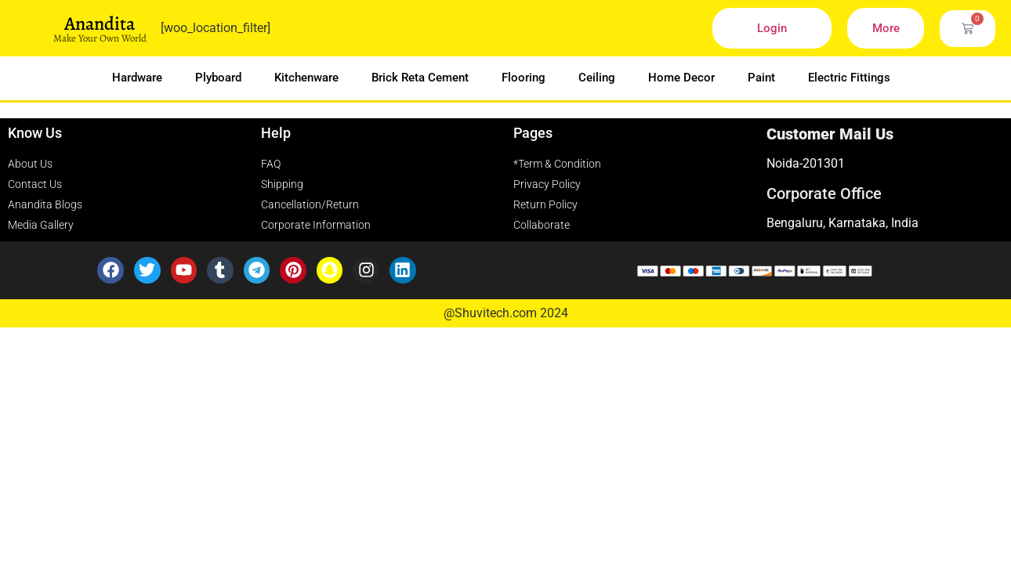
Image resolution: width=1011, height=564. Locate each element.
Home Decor (681, 77)
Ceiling (596, 77)
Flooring (523, 77)
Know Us (35, 133)
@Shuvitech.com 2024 (506, 313)
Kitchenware (306, 77)
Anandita (99, 23)
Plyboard (218, 77)
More (886, 28)
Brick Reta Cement (420, 77)
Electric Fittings (849, 77)
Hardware (137, 77)
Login (772, 28)
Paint (761, 77)
